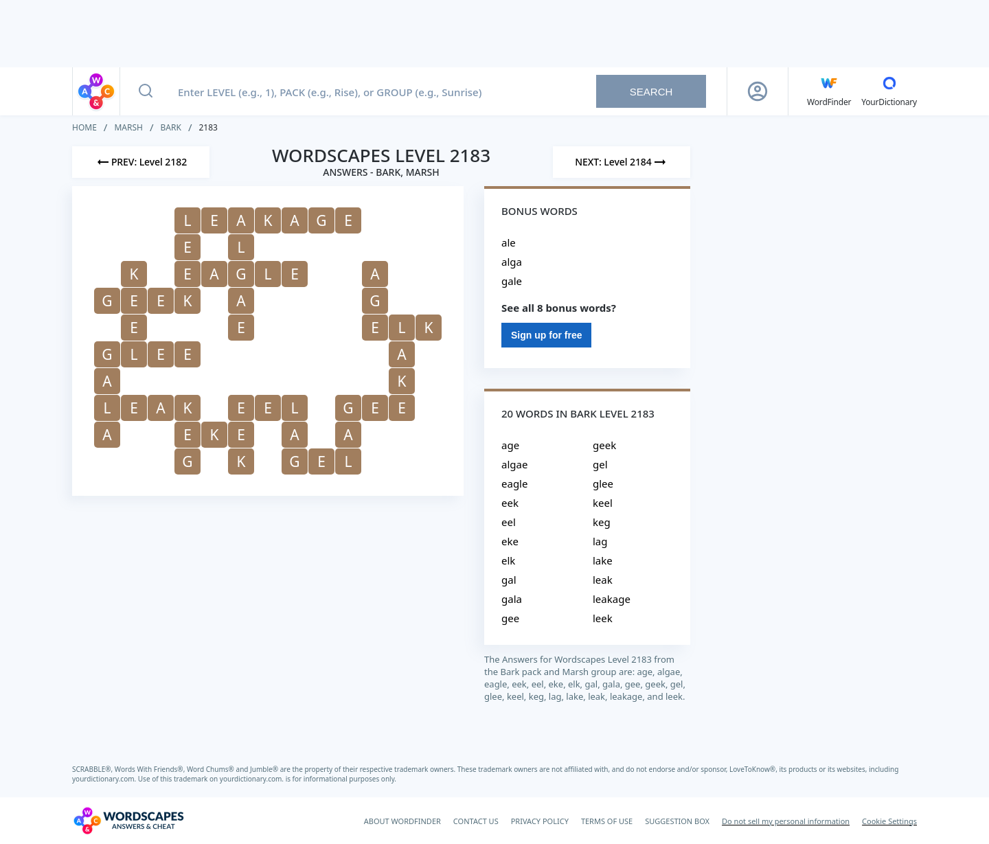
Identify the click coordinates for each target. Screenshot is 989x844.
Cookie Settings (889, 821)
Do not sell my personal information (786, 821)
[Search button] (145, 91)
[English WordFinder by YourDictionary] (829, 91)
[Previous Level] (140, 162)
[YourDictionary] (889, 91)
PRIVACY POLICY (540, 821)
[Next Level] (621, 162)
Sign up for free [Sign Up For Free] (546, 335)
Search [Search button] (651, 92)
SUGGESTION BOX (677, 821)
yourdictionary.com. (105, 779)
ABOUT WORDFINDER (402, 821)
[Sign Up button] (757, 91)
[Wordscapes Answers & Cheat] (128, 821)
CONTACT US (476, 821)
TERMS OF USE (607, 821)
